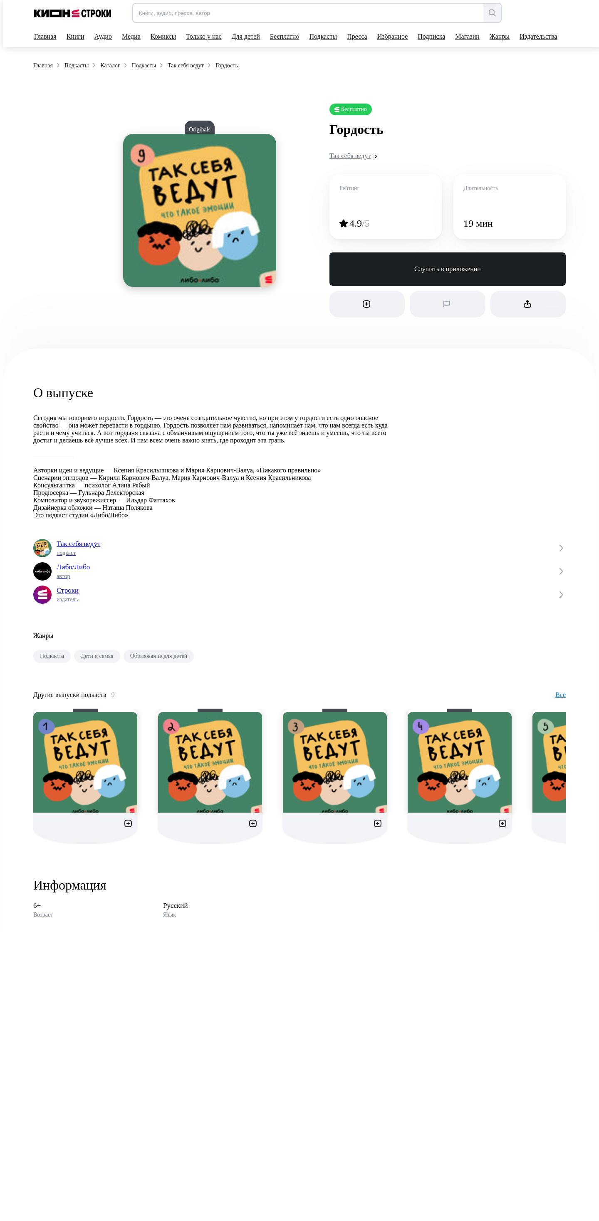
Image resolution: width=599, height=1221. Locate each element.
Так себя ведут (355, 156)
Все (560, 694)
